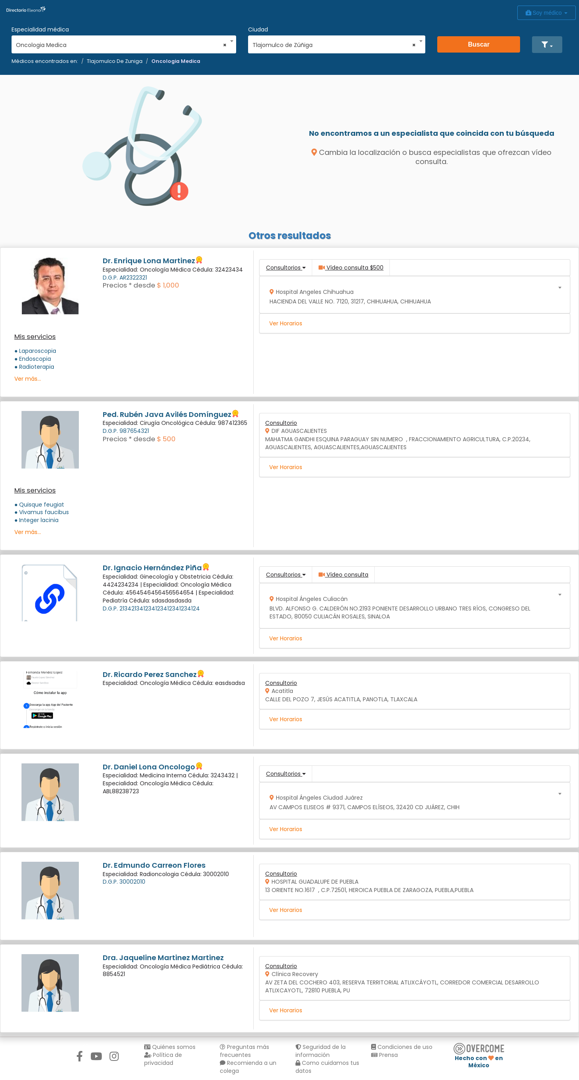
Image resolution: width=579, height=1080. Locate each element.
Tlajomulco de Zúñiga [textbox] (334, 45)
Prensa (384, 1055)
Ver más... (27, 379)
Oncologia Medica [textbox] (121, 45)
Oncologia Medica (175, 61)
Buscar (478, 44)
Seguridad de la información (320, 1051)
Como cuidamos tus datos (327, 1067)
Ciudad (258, 29)
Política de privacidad (163, 1059)
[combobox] (121, 43)
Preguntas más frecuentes (244, 1051)
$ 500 (166, 439)
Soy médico (546, 13)
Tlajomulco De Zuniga (115, 61)
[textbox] (412, 294)
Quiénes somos (170, 1047)
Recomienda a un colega (248, 1067)
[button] (547, 44)
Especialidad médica (40, 29)
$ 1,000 (168, 285)
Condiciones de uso (401, 1047)
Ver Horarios (285, 323)
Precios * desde (129, 285)
